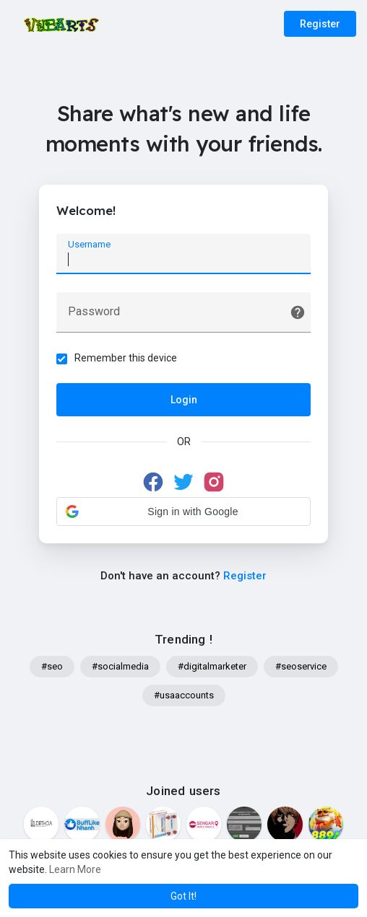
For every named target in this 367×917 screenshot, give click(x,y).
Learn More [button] (75, 869)
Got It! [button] (183, 896)
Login (183, 400)
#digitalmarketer (212, 667)
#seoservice (301, 667)
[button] (183, 512)
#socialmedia (120, 667)
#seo (52, 667)
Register (320, 24)
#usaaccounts (184, 696)
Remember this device (126, 358)
